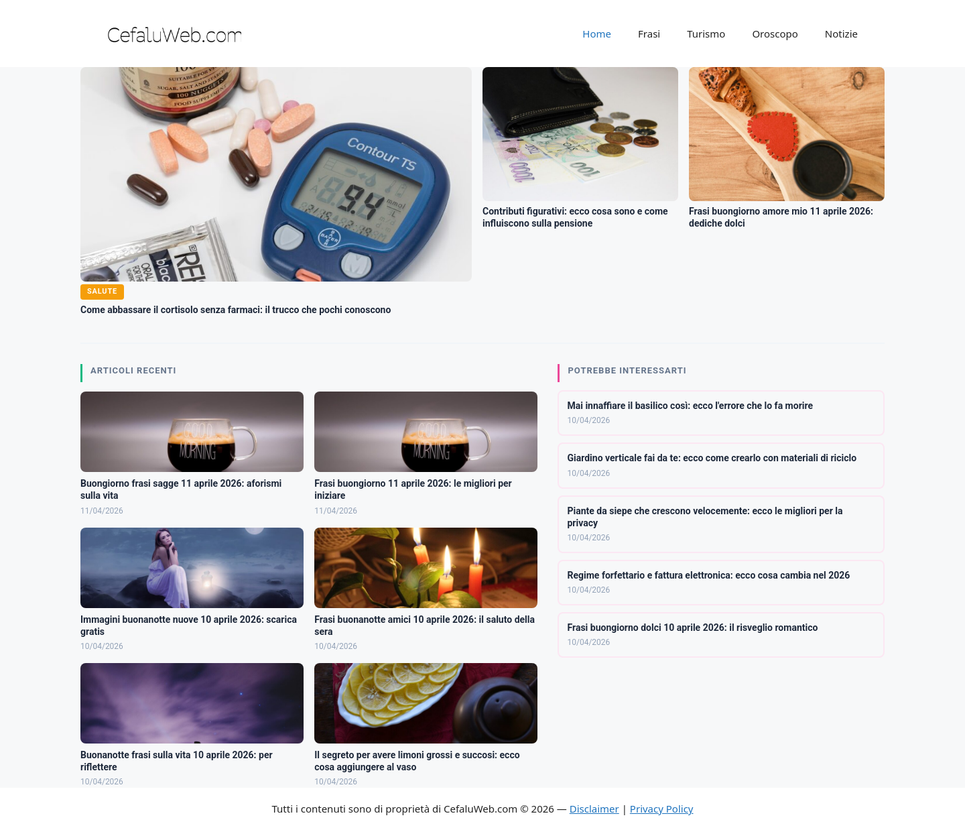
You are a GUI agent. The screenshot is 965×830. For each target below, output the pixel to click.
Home (596, 33)
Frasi (649, 33)
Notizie (841, 33)
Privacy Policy (662, 808)
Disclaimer (594, 808)
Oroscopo (774, 33)
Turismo (706, 33)
